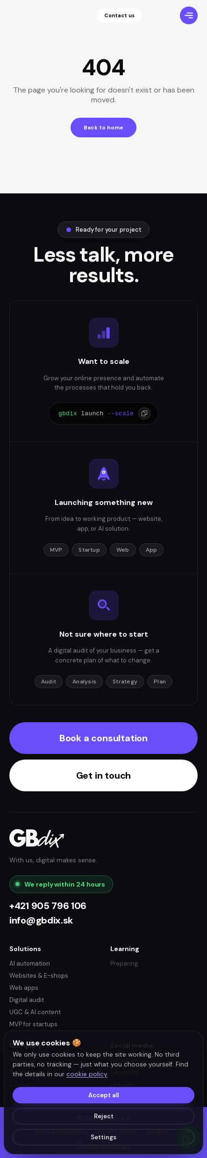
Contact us (119, 15)
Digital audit (26, 1000)
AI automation (29, 963)
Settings (103, 1137)
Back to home (103, 127)
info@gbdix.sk (41, 920)
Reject (104, 1116)
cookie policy (86, 1074)
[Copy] (144, 413)
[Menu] (189, 15)
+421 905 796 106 (47, 906)
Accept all (103, 1095)
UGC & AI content (35, 1012)
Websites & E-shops (38, 976)
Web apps (23, 988)
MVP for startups (33, 1024)
